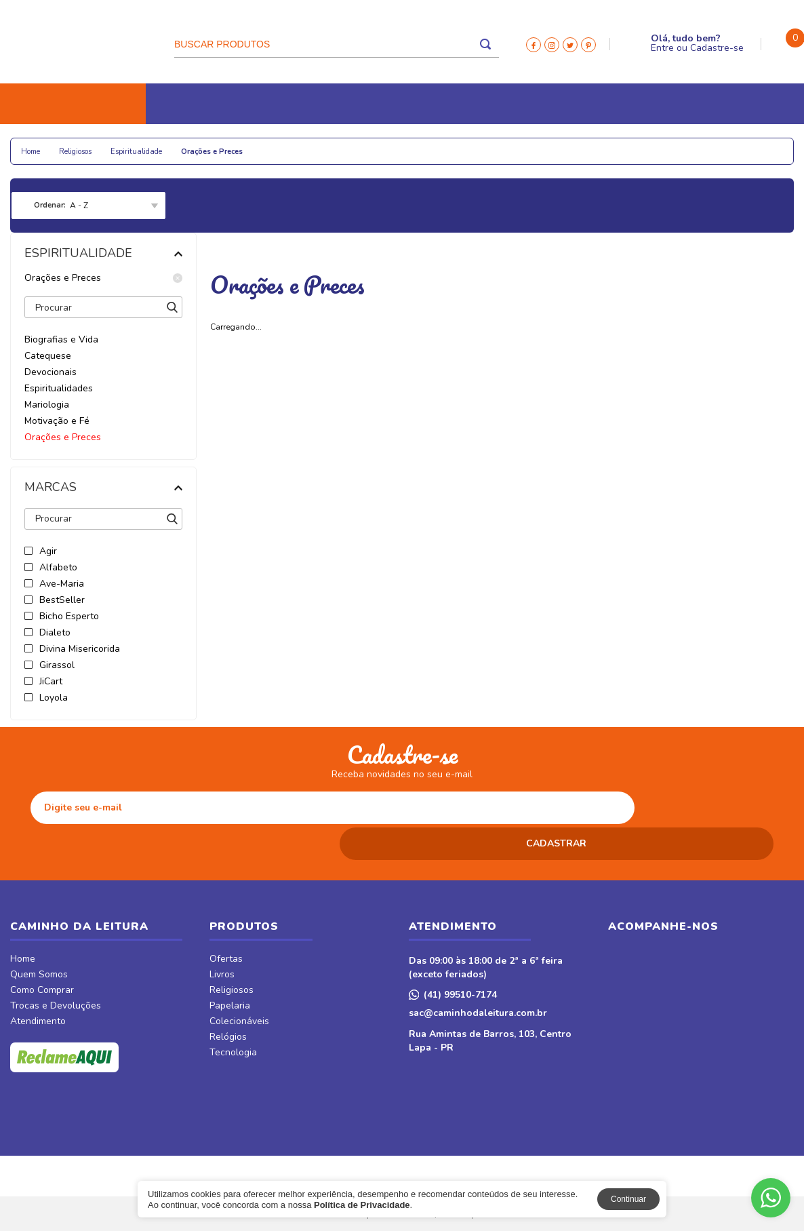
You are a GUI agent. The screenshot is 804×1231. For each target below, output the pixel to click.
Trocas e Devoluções (55, 970)
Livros (36, 144)
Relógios (316, 144)
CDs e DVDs (458, 144)
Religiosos (98, 144)
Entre (662, 47)
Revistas (524, 144)
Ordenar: (50, 205)
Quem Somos (39, 939)
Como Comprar (42, 955)
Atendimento (38, 986)
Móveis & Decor (629, 144)
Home (22, 923)
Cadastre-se (717, 47)
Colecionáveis (241, 144)
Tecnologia (385, 144)
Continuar (628, 1199)
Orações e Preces (103, 278)
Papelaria (165, 144)
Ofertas (226, 923)
